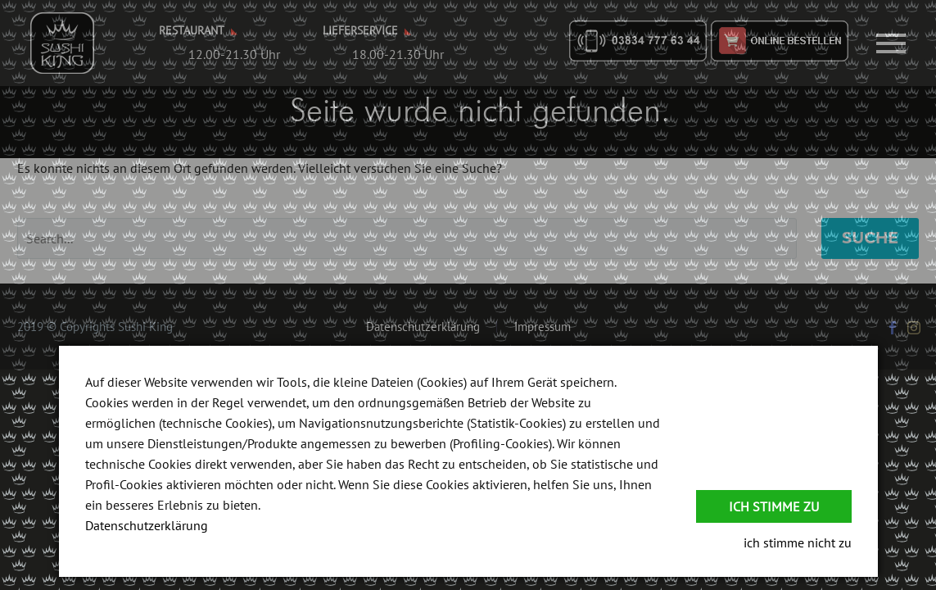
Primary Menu (891, 43)
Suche (870, 238)
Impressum (542, 327)
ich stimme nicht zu (798, 542)
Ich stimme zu (774, 506)
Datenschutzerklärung (423, 327)
